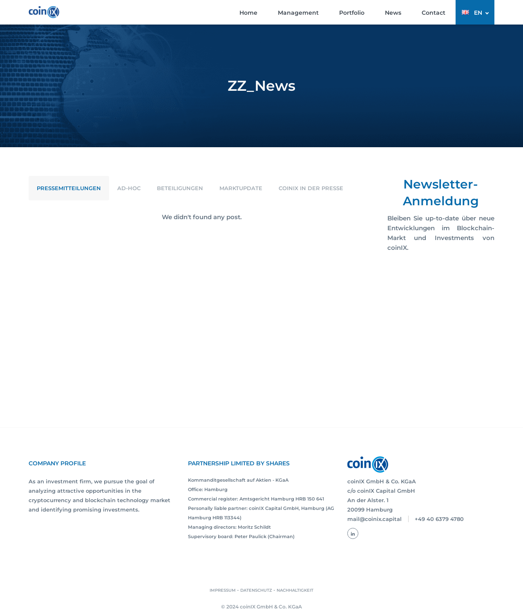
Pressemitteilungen (69, 188)
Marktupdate (240, 188)
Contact (433, 12)
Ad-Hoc (129, 188)
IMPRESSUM (223, 590)
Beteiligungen (180, 188)
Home (248, 12)
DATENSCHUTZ (256, 590)
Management (298, 12)
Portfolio (351, 12)
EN (478, 12)
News (393, 12)
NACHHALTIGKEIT (295, 590)
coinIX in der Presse (311, 188)
